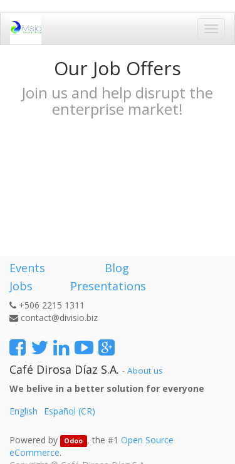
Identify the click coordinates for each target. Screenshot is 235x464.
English (23, 411)
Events (27, 267)
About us (145, 370)
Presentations (106, 285)
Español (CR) (69, 411)
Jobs (21, 285)
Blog (117, 267)
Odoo (73, 440)
